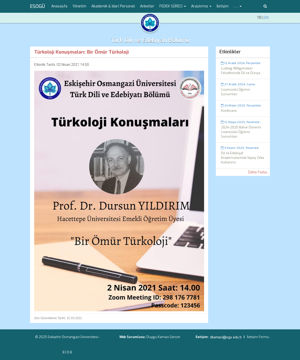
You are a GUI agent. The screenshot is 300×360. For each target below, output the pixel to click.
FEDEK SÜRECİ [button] (172, 6)
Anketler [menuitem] (147, 6)
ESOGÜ (37, 6)
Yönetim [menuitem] (79, 6)
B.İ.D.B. (67, 352)
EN (266, 17)
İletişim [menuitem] (223, 6)
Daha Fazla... (258, 172)
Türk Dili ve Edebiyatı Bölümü (150, 40)
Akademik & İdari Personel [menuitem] (113, 6)
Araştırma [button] (201, 6)
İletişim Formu (258, 337)
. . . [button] (238, 6)
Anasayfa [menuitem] (59, 6)
